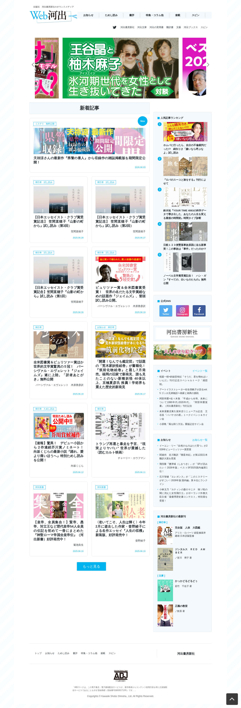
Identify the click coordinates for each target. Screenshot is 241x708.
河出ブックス (191, 27)
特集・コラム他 (155, 15)
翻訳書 (169, 27)
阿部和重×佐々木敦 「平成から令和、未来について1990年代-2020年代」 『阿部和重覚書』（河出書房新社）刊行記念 (183, 402)
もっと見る (91, 566)
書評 (131, 15)
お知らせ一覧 (199, 439)
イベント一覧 (199, 370)
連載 (177, 15)
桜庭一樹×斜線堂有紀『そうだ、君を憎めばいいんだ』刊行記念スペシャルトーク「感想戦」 (183, 380)
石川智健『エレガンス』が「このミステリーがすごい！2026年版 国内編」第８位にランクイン (183, 480)
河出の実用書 (157, 27)
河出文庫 (142, 27)
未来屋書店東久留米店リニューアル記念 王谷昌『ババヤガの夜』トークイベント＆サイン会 (183, 415)
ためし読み (111, 15)
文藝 (178, 27)
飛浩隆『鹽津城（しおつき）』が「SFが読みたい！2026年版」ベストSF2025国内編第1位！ (183, 468)
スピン (195, 15)
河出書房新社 (127, 27)
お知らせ (88, 15)
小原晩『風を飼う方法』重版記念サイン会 (181, 424)
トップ (38, 653)
